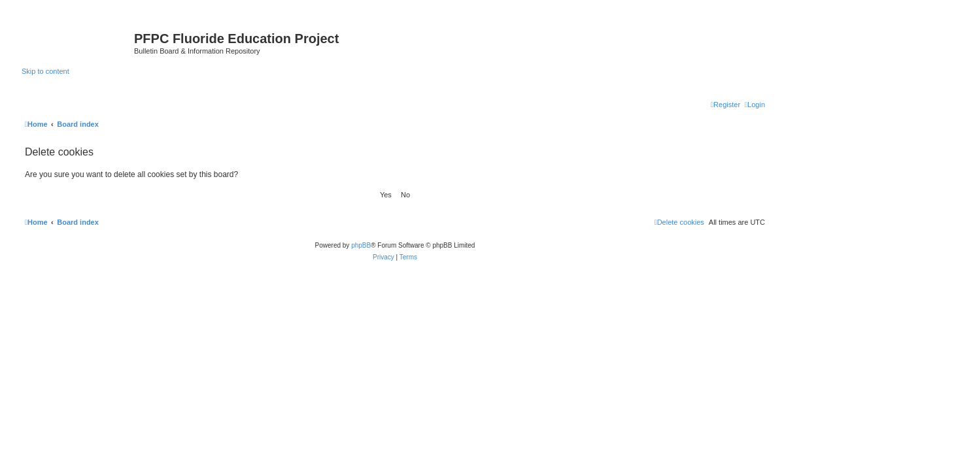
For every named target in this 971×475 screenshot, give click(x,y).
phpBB (361, 245)
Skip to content (45, 71)
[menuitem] (755, 104)
